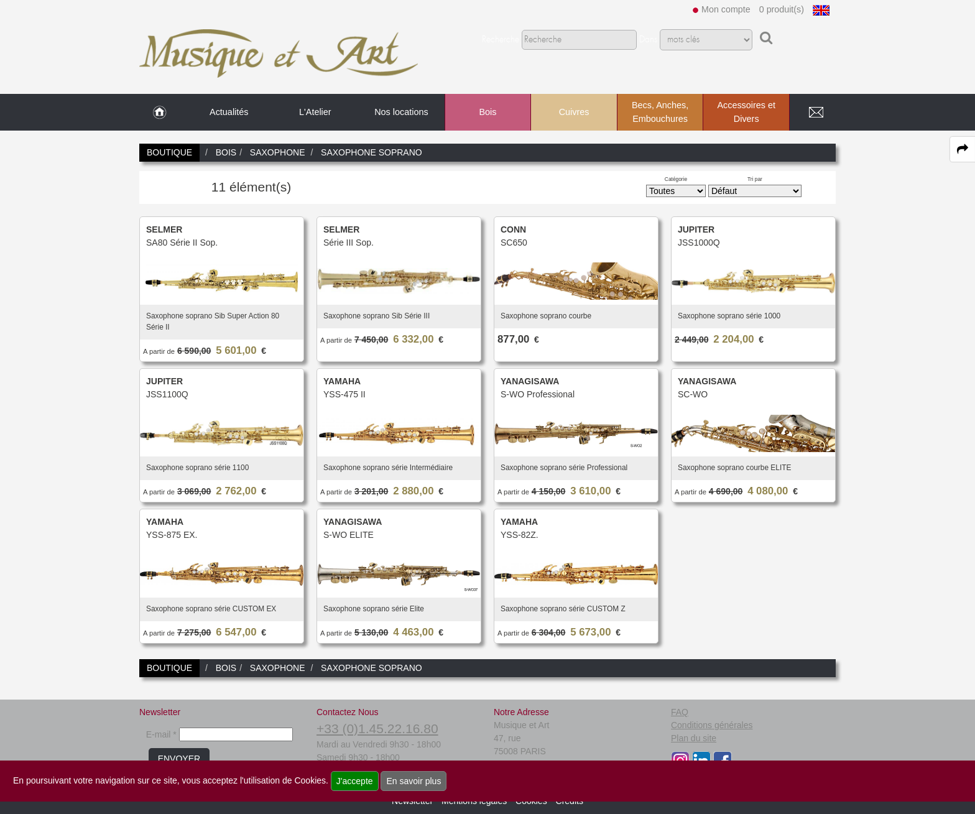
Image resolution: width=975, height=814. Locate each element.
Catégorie (676, 179)
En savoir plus (413, 781)
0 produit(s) (781, 9)
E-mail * (161, 734)
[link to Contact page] (816, 112)
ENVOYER (179, 759)
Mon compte (726, 9)
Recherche (500, 39)
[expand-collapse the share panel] (962, 149)
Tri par (754, 179)
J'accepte (354, 781)
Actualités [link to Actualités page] (229, 112)
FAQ (679, 712)
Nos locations (401, 112)
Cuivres (574, 112)
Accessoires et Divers (746, 112)
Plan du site (693, 738)
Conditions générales (712, 725)
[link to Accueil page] (159, 112)
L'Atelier (315, 112)
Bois (487, 112)
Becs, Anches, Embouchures (660, 112)
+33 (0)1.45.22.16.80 (377, 728)
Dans (648, 39)
